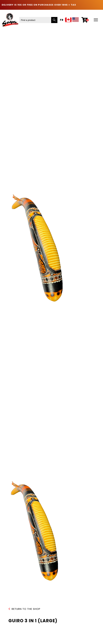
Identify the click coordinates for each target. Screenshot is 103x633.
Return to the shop (24, 609)
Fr (61, 20)
